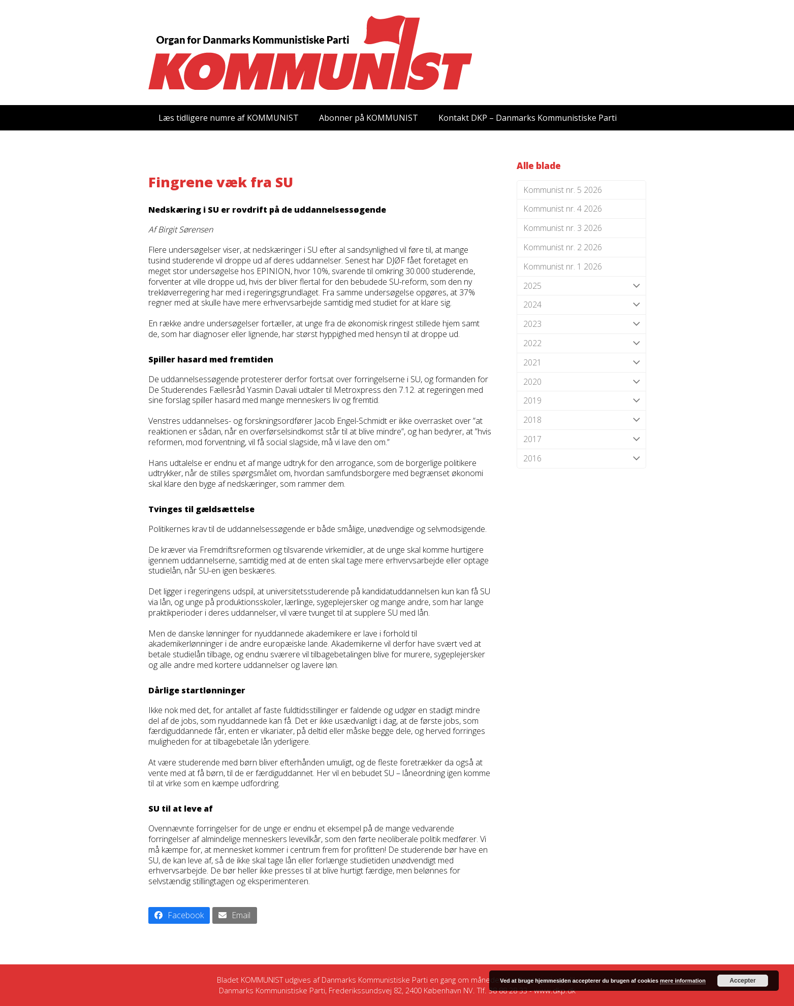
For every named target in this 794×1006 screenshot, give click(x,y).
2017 (581, 439)
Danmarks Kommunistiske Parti (375, 980)
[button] (179, 915)
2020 (581, 382)
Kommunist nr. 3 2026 (562, 227)
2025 (581, 286)
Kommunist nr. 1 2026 (562, 266)
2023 (581, 324)
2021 (581, 362)
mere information (683, 981)
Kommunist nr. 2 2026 (562, 247)
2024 (581, 304)
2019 (581, 400)
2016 (581, 458)
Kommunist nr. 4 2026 (562, 208)
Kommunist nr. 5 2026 (562, 189)
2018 (581, 420)
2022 (581, 343)
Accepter (742, 980)
